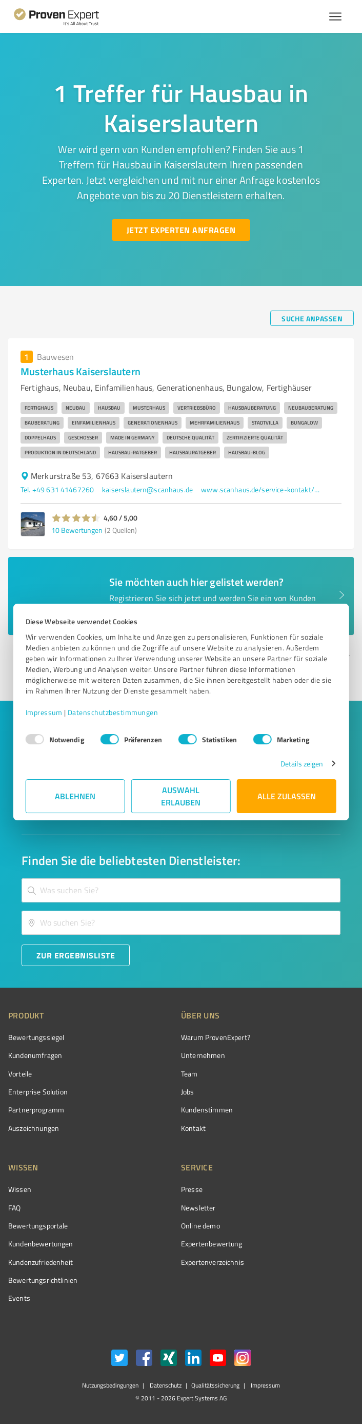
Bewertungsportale (38, 1225)
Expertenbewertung (212, 1243)
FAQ (14, 1208)
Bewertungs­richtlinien (42, 1280)
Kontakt (193, 1128)
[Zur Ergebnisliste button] (76, 955)
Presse (192, 1189)
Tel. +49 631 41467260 (57, 489)
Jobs (187, 1091)
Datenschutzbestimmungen (113, 712)
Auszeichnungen (33, 1128)
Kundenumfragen (35, 1055)
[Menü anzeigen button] (335, 16)
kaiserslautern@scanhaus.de (147, 489)
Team (189, 1074)
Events (19, 1298)
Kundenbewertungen (40, 1243)
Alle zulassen (286, 796)
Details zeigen (301, 763)
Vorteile (20, 1074)
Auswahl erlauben (181, 796)
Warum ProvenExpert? (215, 1037)
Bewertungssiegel (36, 1037)
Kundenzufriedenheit (40, 1262)
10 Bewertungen (77, 530)
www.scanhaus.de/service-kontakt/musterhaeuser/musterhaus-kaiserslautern (262, 489)
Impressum (44, 712)
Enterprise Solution (38, 1091)
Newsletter (198, 1208)
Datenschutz (165, 1385)
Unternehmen (203, 1055)
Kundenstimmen (207, 1109)
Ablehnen (75, 796)
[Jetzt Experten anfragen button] (181, 230)
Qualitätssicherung (215, 1385)
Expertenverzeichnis (212, 1262)
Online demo (200, 1225)
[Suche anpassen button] (312, 318)
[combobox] (181, 890)
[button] (76, 518)
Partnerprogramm (36, 1109)
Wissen (19, 1189)
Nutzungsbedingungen (110, 1385)
